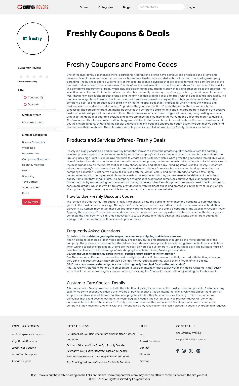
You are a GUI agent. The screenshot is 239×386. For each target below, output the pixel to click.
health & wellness (33, 164)
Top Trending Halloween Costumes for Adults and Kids (98, 362)
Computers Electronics (36, 159)
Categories (105, 7)
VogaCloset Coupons (24, 341)
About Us (145, 354)
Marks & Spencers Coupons (28, 334)
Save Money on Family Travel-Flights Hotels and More (98, 356)
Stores (84, 7)
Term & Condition (150, 341)
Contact (144, 347)
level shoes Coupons (24, 347)
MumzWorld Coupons (24, 354)
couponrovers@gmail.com (190, 339)
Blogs (126, 7)
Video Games (30, 187)
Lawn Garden (30, 153)
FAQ (142, 334)
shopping (28, 176)
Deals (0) (33, 104)
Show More (31, 202)
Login (191, 7)
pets (24, 170)
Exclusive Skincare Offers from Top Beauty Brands (95, 345)
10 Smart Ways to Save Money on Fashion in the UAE (97, 351)
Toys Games (30, 181)
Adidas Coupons (21, 361)
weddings (28, 148)
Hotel (25, 193)
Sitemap (145, 361)
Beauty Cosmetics (33, 142)
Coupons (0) (35, 97)
